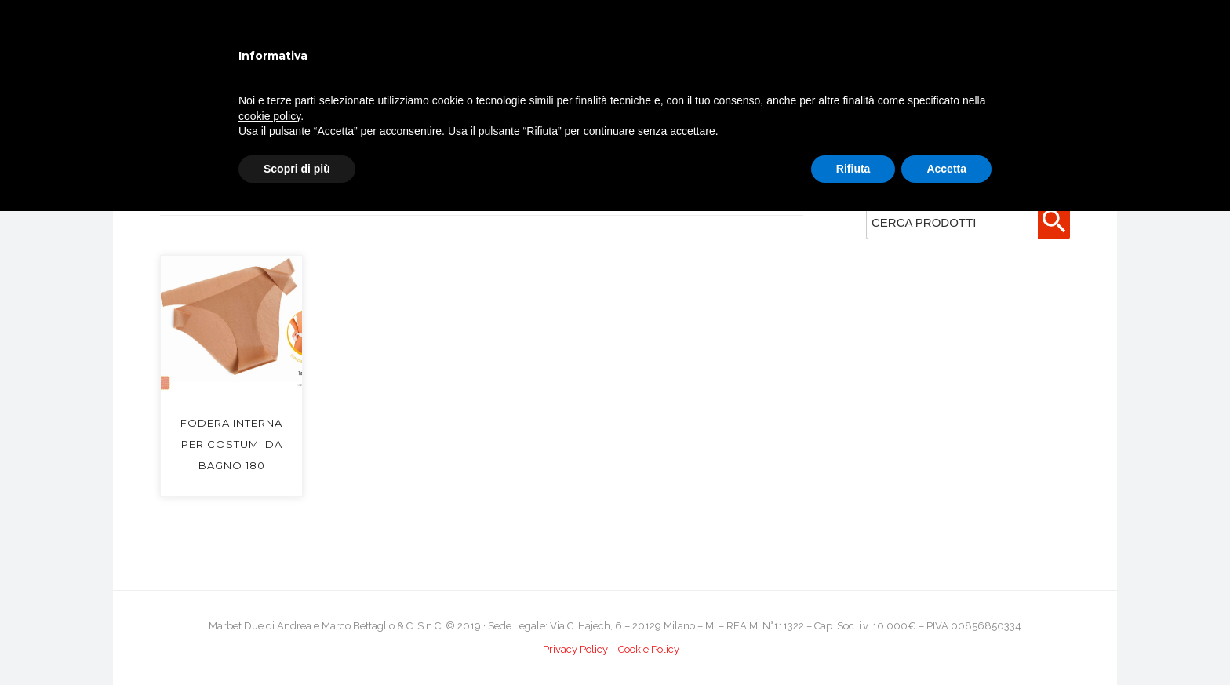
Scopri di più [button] (297, 168)
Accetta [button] (946, 168)
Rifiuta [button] (853, 168)
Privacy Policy (575, 649)
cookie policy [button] (269, 116)
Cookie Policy (648, 649)
